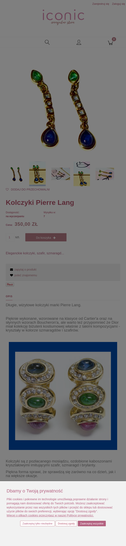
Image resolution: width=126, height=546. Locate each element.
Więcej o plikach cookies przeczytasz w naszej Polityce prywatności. (50, 515)
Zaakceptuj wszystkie (91, 523)
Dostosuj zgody (66, 523)
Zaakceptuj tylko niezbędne (37, 523)
